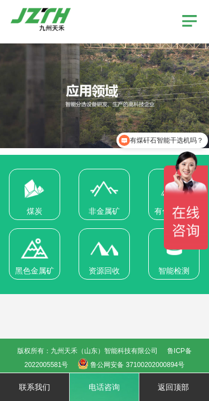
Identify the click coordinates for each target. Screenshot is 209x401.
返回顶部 (173, 387)
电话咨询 (104, 387)
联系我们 (34, 387)
